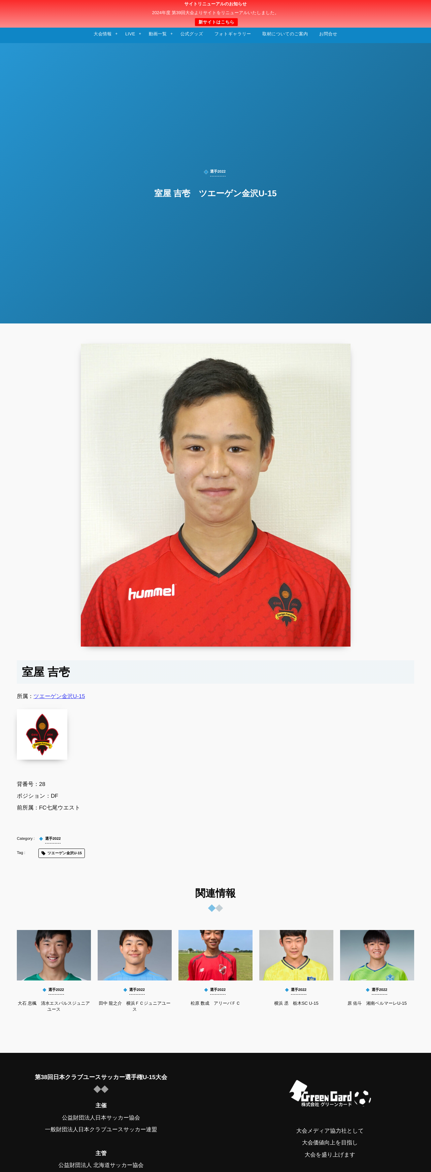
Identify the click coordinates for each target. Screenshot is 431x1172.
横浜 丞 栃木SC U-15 (296, 1003)
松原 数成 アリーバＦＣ (215, 1003)
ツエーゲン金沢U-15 (59, 696)
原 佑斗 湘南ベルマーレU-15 (377, 1003)
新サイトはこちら (216, 22)
